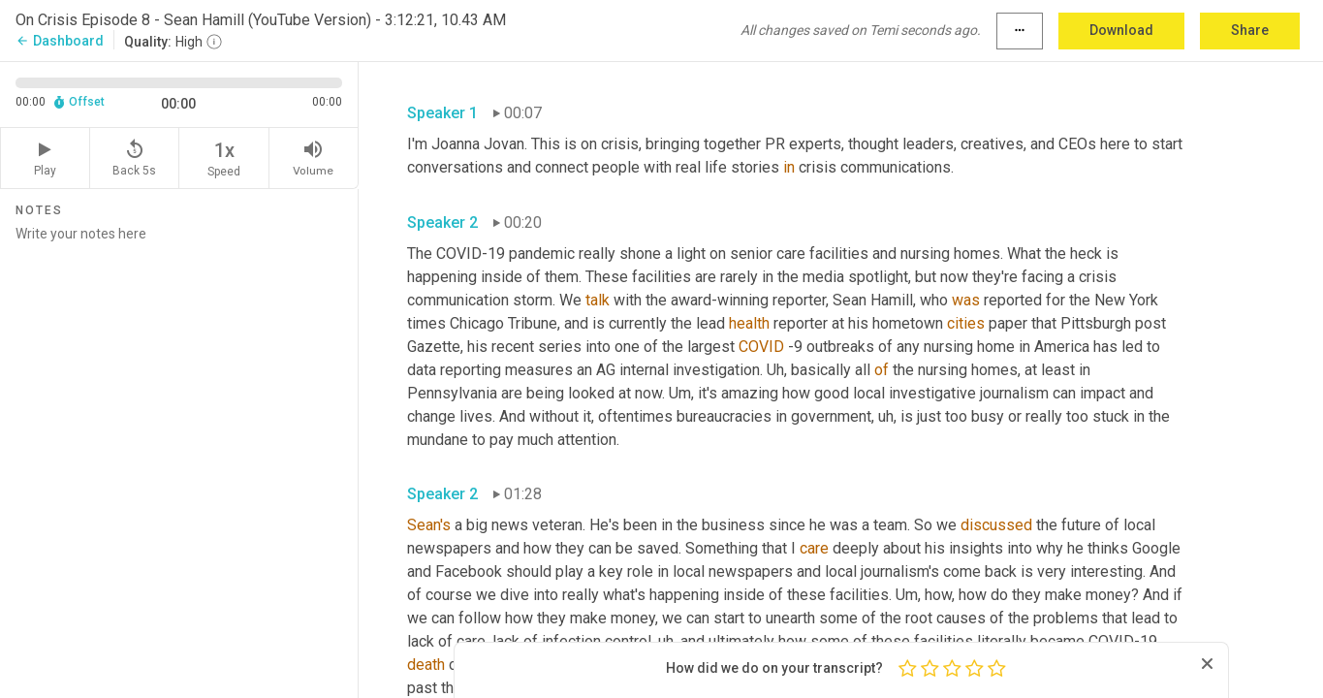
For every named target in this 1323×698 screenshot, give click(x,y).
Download (1121, 30)
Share (1250, 30)
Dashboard (60, 40)
